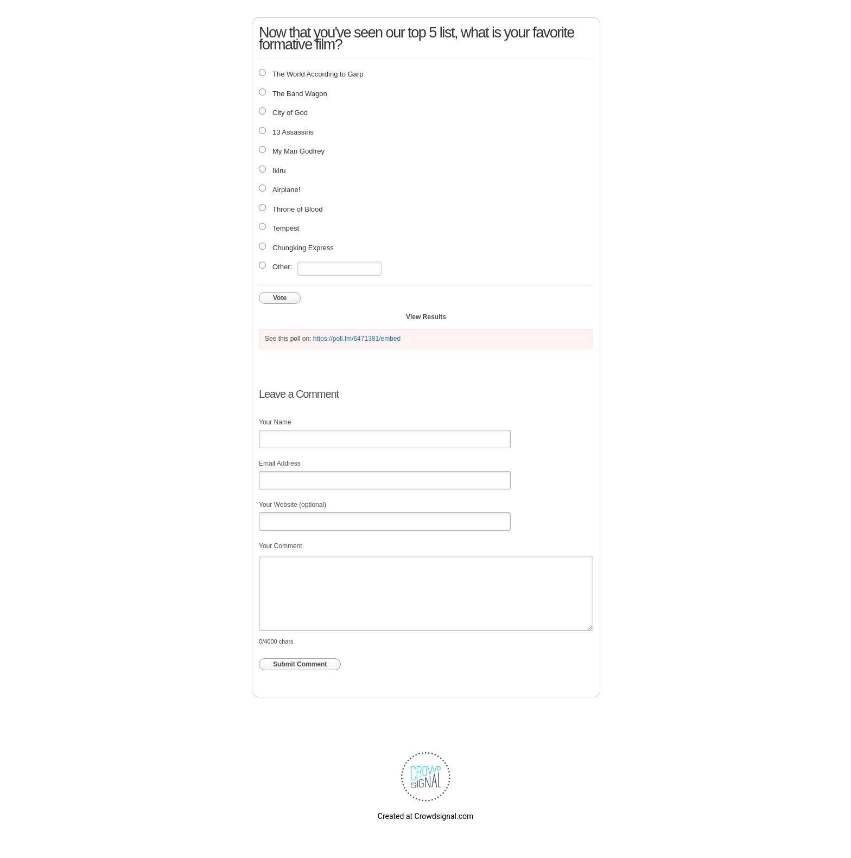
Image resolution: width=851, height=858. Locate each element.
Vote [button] (280, 298)
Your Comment (280, 546)
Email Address (280, 463)
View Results (426, 317)
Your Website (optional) (292, 505)
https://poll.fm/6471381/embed (357, 338)
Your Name (275, 422)
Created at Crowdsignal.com (425, 816)
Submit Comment (300, 664)
